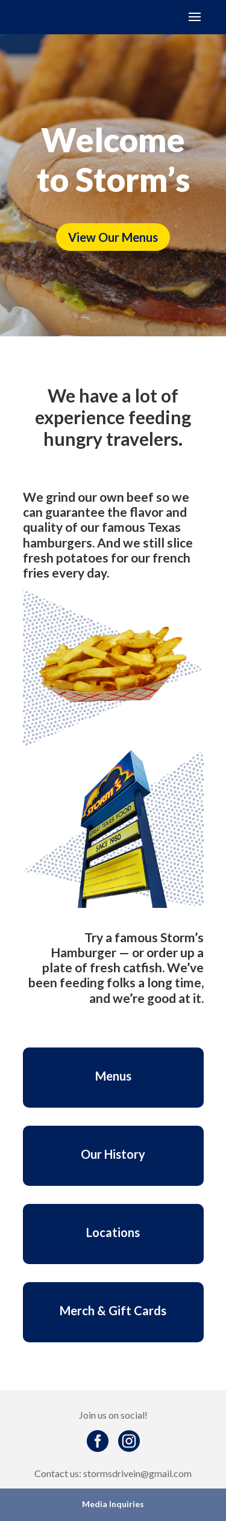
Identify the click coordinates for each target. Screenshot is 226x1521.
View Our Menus (113, 237)
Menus (113, 1076)
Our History (113, 1154)
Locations (113, 1232)
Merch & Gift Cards (113, 1310)
